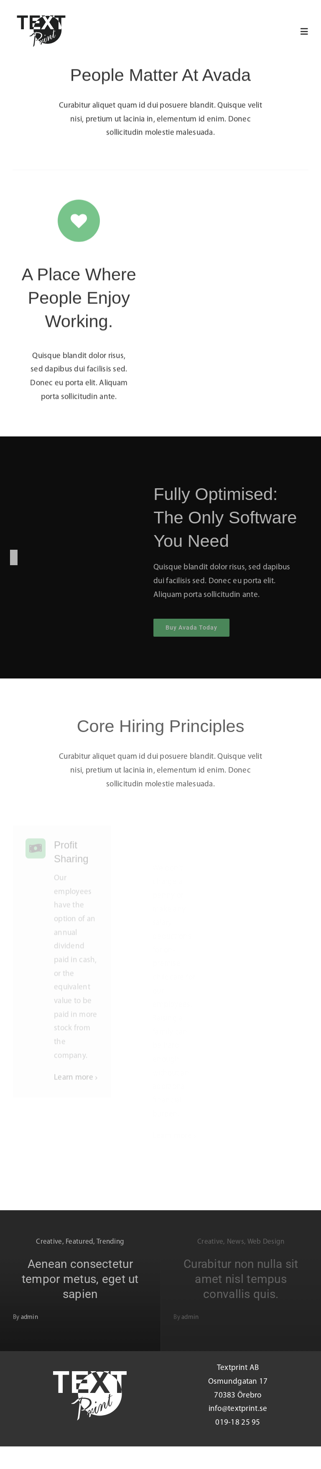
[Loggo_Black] (41, 19)
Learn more (73, 1083)
